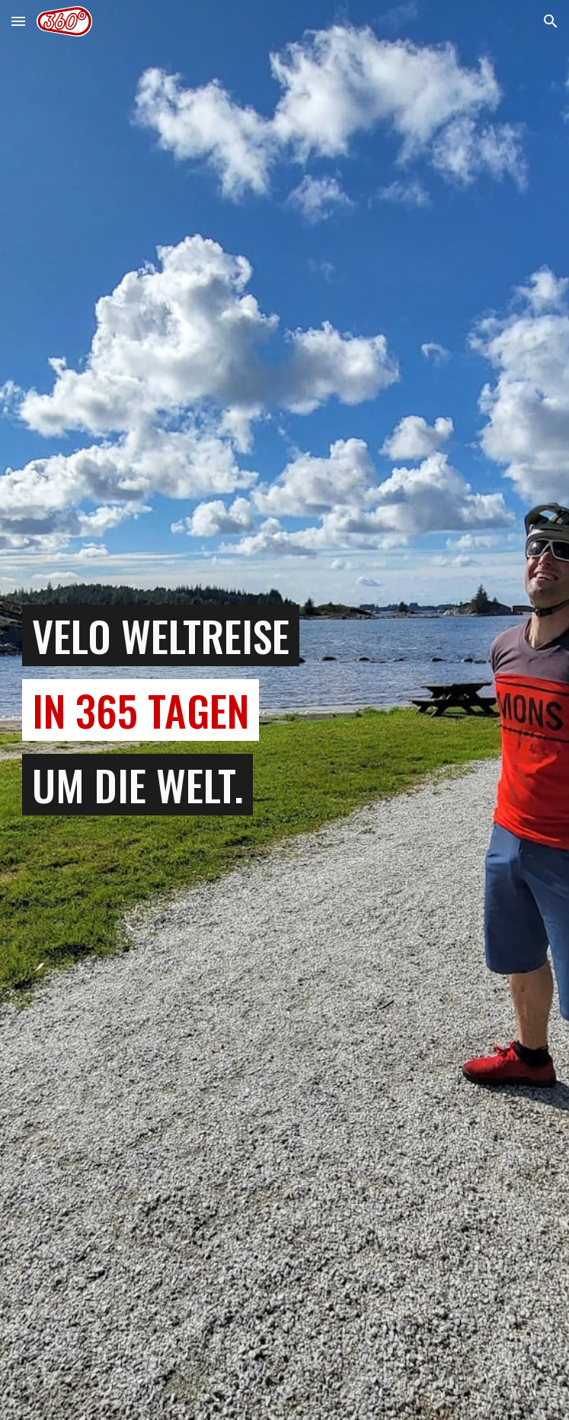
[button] (18, 21)
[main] (285, 710)
